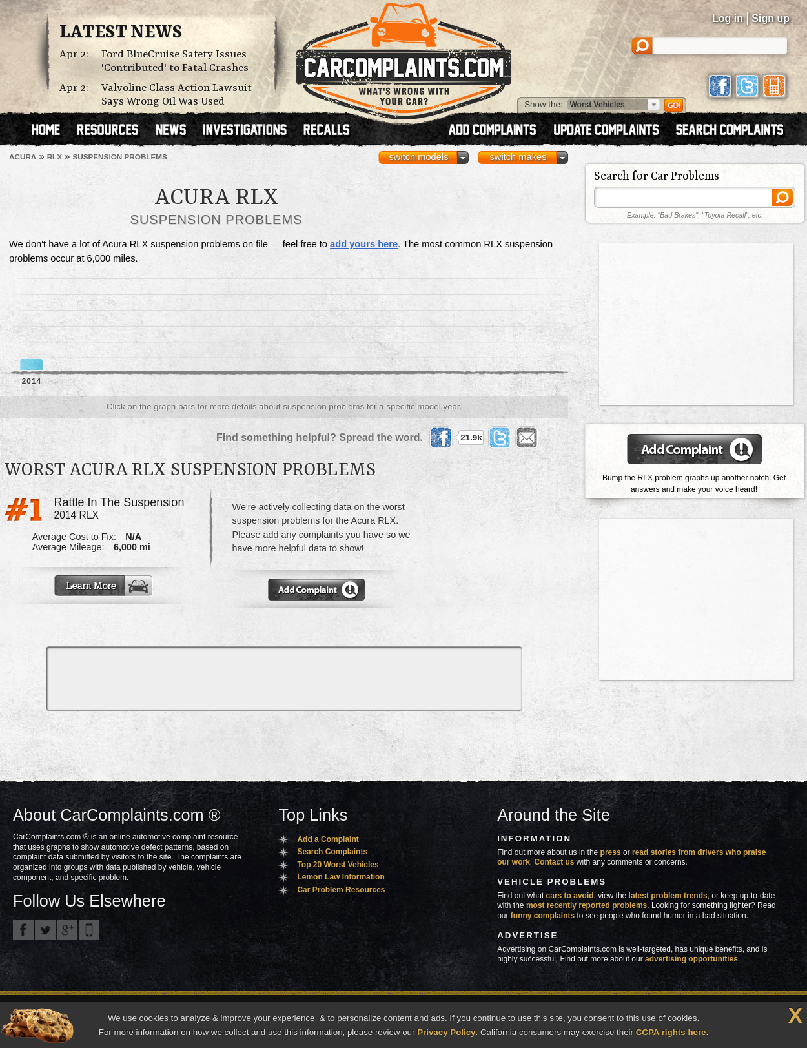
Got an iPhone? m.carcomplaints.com (89, 930)
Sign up (770, 18)
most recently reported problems (586, 905)
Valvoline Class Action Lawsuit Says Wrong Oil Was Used (176, 95)
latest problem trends (668, 895)
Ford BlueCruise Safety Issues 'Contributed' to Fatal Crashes (175, 61)
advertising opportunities (691, 958)
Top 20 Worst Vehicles (337, 864)
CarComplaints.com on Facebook (23, 930)
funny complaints (543, 915)
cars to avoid (570, 895)
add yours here (364, 244)
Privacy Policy (446, 1032)
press (610, 852)
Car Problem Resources (341, 889)
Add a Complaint (327, 839)
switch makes (518, 157)
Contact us (555, 862)
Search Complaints (332, 851)
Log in (727, 18)
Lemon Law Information (340, 876)
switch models (418, 157)
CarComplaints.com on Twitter (45, 930)
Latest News (120, 33)
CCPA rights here (671, 1032)
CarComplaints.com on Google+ (67, 930)
